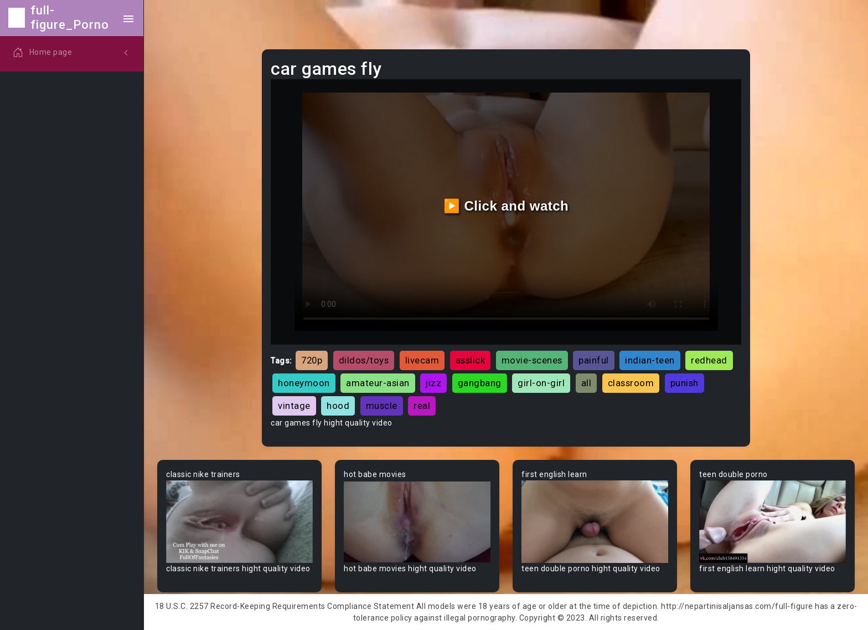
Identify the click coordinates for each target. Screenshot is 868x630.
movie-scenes (532, 360)
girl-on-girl (541, 382)
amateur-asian (378, 382)
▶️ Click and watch (506, 205)
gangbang (480, 382)
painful (593, 360)
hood (338, 405)
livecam (422, 360)
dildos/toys (364, 360)
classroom (631, 382)
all (586, 382)
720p (311, 360)
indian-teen (650, 360)
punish (684, 382)
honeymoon (304, 382)
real (422, 405)
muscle (381, 405)
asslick (470, 360)
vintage (294, 405)
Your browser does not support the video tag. (239, 521)
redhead (709, 360)
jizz (433, 382)
